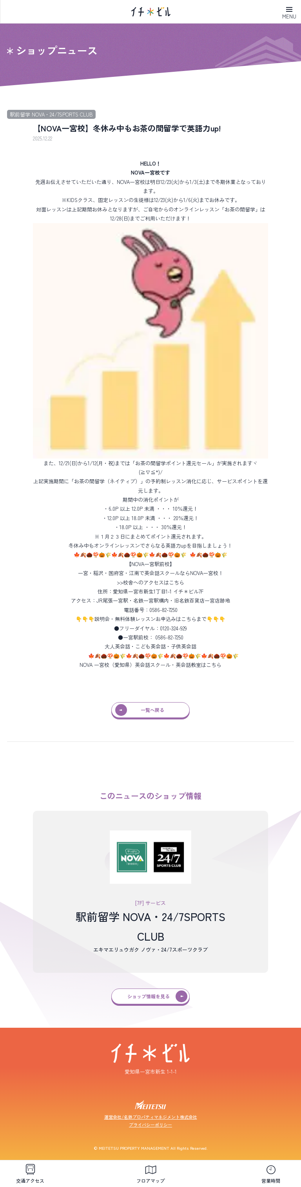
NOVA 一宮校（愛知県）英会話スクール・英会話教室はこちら (150, 664)
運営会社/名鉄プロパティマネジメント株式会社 (150, 1117)
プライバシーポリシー (150, 1124)
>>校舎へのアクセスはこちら (150, 582)
